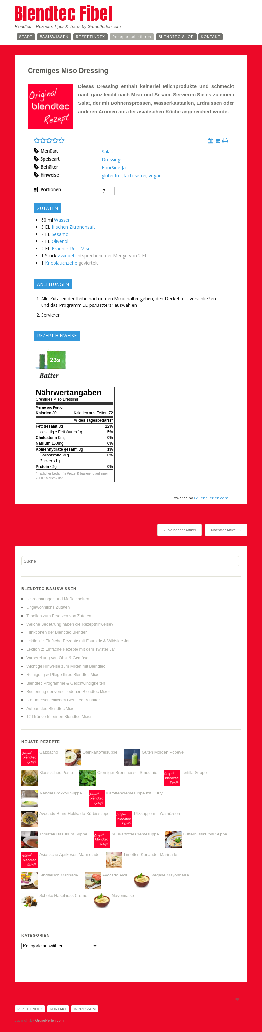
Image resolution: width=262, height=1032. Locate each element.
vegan (155, 175)
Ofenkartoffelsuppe (99, 752)
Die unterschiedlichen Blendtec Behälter (63, 700)
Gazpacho (48, 752)
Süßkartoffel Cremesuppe (135, 834)
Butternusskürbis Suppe (205, 834)
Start (25, 37)
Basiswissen (54, 37)
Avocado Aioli (114, 875)
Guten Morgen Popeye (163, 752)
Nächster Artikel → (226, 530)
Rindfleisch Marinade (58, 875)
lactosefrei (135, 175)
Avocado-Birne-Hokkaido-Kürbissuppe (74, 813)
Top (236, 999)
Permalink (218, 70)
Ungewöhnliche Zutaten (48, 607)
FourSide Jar (114, 167)
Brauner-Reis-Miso (71, 248)
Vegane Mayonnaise (170, 875)
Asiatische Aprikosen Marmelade (69, 854)
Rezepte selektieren (131, 37)
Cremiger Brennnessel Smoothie (127, 772)
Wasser (62, 220)
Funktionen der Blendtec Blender (56, 632)
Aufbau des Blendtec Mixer (51, 708)
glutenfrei (112, 175)
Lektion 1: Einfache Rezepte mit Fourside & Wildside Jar (78, 640)
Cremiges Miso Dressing (68, 71)
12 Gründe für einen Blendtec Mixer (59, 716)
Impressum (85, 1009)
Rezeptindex (90, 37)
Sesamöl (61, 234)
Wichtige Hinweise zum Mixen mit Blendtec (65, 666)
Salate (108, 151)
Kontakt (210, 37)
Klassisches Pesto (56, 772)
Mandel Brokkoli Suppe (60, 793)
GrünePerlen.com (49, 1020)
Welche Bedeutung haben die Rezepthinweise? (69, 624)
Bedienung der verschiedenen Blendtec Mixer (68, 691)
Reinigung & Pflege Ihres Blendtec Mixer (63, 674)
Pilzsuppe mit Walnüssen (157, 813)
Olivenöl (60, 241)
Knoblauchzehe (61, 263)
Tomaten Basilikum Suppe (63, 834)
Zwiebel (66, 255)
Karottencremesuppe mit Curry (134, 793)
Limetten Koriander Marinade (150, 854)
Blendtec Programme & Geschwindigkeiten (65, 683)
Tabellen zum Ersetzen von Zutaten (58, 615)
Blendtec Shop (176, 37)
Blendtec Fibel (63, 13)
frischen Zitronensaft (73, 227)
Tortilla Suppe (194, 772)
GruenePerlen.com (211, 498)
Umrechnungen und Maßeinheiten (57, 598)
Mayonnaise (123, 895)
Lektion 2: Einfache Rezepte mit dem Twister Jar (70, 649)
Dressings (112, 159)
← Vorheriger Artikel (179, 530)
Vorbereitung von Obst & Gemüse (57, 657)
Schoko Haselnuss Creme (63, 895)
